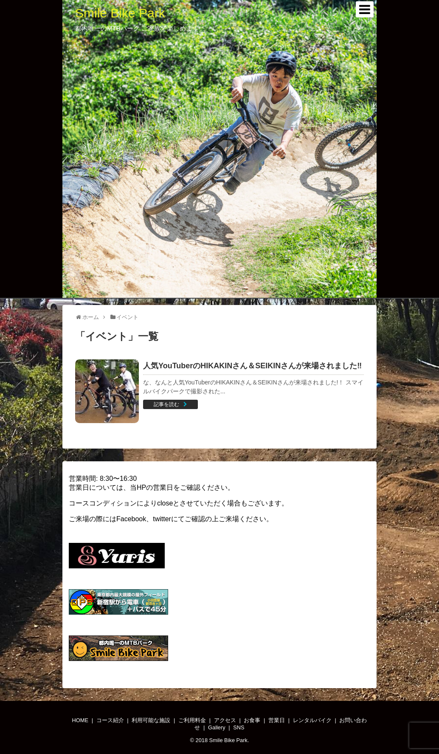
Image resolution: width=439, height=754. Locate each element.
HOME (80, 720)
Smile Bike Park (120, 13)
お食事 (252, 720)
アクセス (225, 720)
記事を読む (166, 404)
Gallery (216, 727)
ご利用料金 (192, 720)
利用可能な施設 (151, 720)
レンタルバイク (312, 720)
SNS (238, 727)
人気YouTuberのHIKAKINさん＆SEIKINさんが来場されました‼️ (252, 365)
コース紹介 (110, 720)
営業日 (276, 720)
